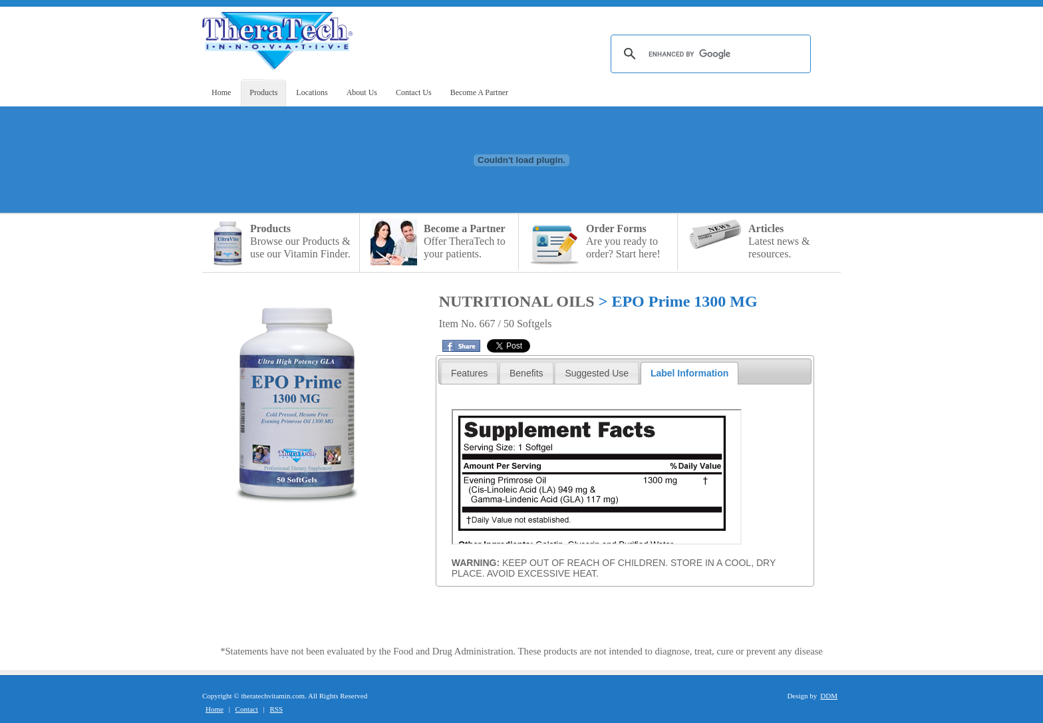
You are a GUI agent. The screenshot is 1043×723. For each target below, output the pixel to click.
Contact (246, 709)
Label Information (689, 373)
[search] (709, 54)
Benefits (526, 373)
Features (469, 373)
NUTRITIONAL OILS (517, 301)
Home (215, 709)
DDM (828, 696)
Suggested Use (597, 373)
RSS (276, 709)
